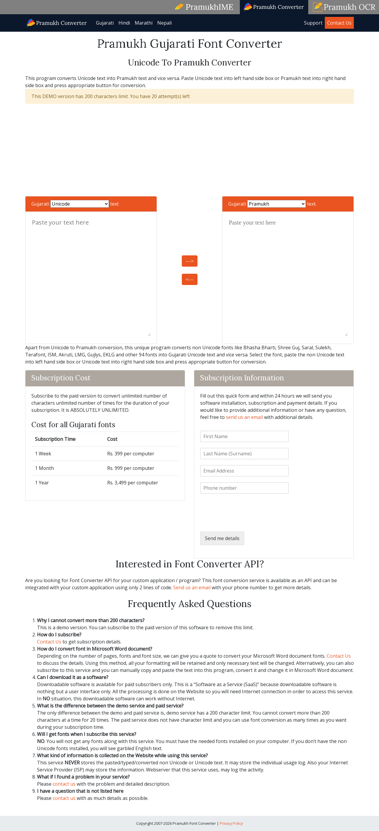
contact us (64, 784)
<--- (190, 279)
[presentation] (245, 521)
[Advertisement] (189, 149)
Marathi (143, 23)
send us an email (244, 417)
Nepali (164, 23)
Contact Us (339, 23)
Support (313, 23)
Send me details (222, 538)
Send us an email (192, 587)
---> (190, 261)
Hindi (124, 23)
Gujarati (105, 23)
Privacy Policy (231, 823)
